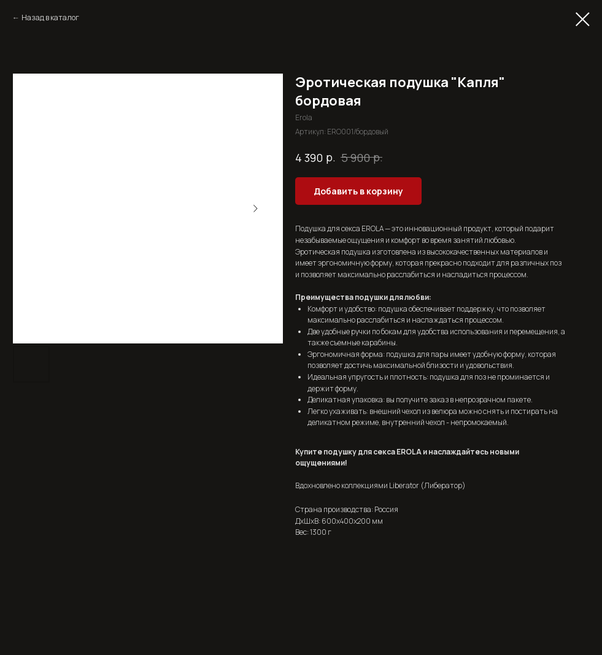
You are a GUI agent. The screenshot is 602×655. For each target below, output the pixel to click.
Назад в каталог (50, 17)
